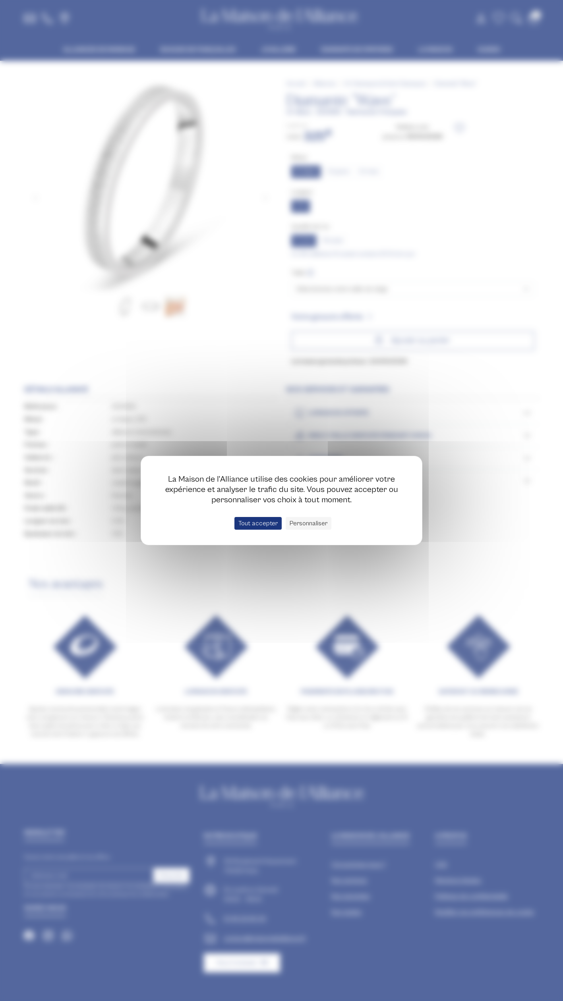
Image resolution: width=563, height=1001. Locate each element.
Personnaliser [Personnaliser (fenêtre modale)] (308, 523)
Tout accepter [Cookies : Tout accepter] (258, 523)
